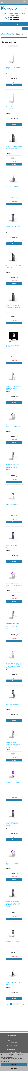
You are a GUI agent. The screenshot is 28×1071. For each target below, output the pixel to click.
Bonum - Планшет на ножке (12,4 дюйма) (13, 107)
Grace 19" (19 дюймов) (12, 186)
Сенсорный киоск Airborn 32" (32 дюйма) (13, 346)
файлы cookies (16, 1054)
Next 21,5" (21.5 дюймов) (13, 226)
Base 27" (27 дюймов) (12, 504)
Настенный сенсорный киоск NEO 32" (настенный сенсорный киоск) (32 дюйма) (13, 467)
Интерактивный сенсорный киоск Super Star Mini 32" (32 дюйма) (14, 704)
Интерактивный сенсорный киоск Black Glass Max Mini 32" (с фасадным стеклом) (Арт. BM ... (14, 665)
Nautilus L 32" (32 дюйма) (13, 941)
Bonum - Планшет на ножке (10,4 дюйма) (13, 67)
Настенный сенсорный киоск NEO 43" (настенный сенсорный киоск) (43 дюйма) (13, 745)
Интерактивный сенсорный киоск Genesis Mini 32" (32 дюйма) (14, 982)
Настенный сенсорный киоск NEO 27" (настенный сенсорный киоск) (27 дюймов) (13, 387)
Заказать (14, 84)
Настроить (14, 1068)
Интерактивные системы (7, 34)
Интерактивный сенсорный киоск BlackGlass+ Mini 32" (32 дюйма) (14, 545)
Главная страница (5, 33)
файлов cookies (5, 1061)
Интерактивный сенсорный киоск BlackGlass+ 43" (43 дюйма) (14, 823)
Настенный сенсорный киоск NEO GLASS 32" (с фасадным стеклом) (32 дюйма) (12, 626)
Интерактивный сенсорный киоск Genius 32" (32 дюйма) (14, 584)
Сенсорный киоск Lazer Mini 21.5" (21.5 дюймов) (14, 147)
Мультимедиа (14, 33)
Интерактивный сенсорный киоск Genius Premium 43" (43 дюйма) (14, 863)
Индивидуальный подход (15, 1052)
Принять (14, 1064)
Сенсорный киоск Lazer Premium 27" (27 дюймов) (13, 306)
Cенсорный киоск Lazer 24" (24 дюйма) (13, 266)
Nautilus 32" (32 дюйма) (12, 782)
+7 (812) (13, 17)
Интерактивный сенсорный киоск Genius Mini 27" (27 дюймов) (14, 426)
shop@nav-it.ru (14, 15)
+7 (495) (13, 19)
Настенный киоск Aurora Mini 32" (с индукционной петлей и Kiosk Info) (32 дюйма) (13, 904)
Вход (25, 1)
